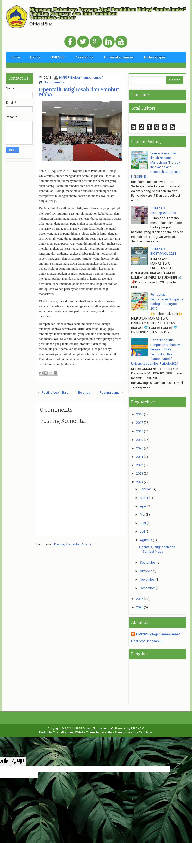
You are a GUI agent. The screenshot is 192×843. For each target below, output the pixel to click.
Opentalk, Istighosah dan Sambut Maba (79, 92)
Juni (143, 523)
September (148, 562)
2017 (139, 423)
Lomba (35, 57)
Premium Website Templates (134, 732)
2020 (139, 448)
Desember (147, 588)
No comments (54, 82)
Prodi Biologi (84, 57)
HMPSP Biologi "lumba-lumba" (81, 77)
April (143, 506)
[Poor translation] (18, 761)
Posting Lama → (112, 392)
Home (15, 57)
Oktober (146, 571)
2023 (139, 473)
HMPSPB (57, 57)
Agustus (146, 540)
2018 (139, 431)
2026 (139, 607)
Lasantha (106, 732)
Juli (142, 531)
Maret (144, 498)
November (147, 579)
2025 (139, 599)
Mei (142, 514)
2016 (139, 414)
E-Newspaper (155, 57)
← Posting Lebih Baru (53, 392)
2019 (139, 440)
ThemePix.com (63, 732)
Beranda (84, 392)
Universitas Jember (119, 57)
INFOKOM (137, 728)
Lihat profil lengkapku (146, 641)
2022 (139, 465)
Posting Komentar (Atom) (72, 544)
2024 (139, 482)
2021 (139, 457)
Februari (146, 489)
